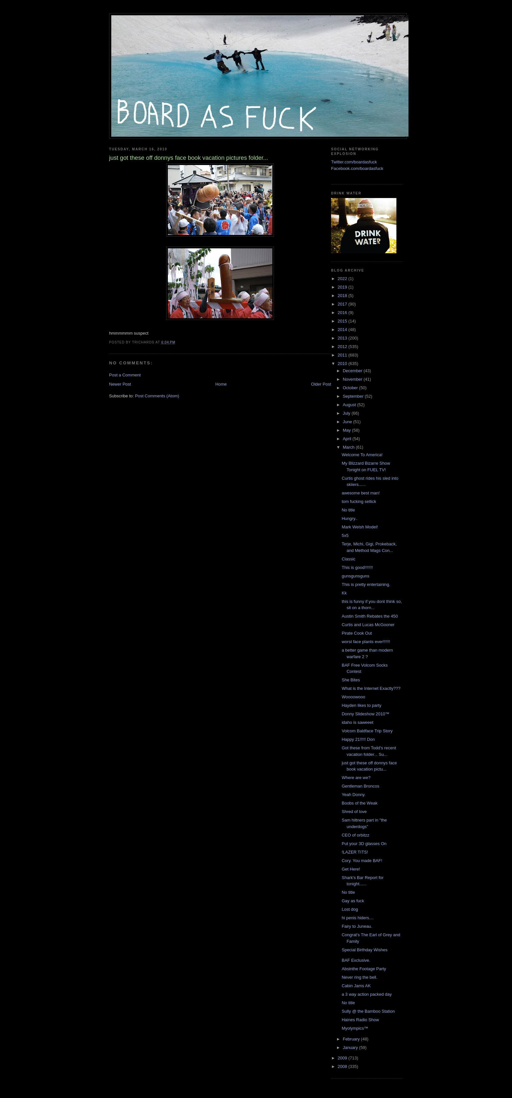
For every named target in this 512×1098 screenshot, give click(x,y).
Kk (344, 593)
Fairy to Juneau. (357, 926)
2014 (343, 329)
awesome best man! (360, 493)
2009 (343, 1058)
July (347, 413)
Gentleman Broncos (360, 786)
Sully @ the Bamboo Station (368, 1011)
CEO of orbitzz (355, 835)
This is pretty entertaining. (366, 584)
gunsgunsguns (355, 576)
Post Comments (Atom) (157, 395)
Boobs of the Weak (359, 803)
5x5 (345, 535)
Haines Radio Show (360, 1019)
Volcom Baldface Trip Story (367, 730)
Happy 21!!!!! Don (358, 739)
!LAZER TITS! (355, 852)
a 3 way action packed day (367, 994)
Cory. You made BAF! (362, 860)
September (354, 396)
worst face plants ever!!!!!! (366, 641)
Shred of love (354, 811)
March (349, 447)
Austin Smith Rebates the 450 (370, 616)
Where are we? (356, 777)
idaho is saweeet (357, 722)
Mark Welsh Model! (360, 526)
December (353, 370)
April (348, 438)
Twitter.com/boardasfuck (354, 161)
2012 (343, 346)
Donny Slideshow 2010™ (365, 713)
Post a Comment (125, 375)
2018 (343, 295)
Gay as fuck (353, 900)
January (351, 1047)
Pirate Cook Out (357, 633)
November (353, 379)
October (351, 387)
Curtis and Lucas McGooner (368, 624)
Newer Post (120, 384)
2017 (343, 304)
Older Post (321, 384)
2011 (343, 355)
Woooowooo (353, 696)
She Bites (351, 679)
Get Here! (351, 869)
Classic (348, 559)
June (348, 421)
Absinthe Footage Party (364, 968)
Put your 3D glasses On (364, 843)
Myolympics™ (355, 1028)
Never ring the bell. (359, 977)
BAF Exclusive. (356, 960)
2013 (343, 338)
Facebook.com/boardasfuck (357, 168)
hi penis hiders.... (358, 917)
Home (221, 384)
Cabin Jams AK (356, 985)
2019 (343, 287)
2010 (343, 363)
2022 (343, 278)
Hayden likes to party (361, 705)
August (350, 404)
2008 (343, 1066)
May (347, 430)
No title (348, 509)
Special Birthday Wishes (364, 949)
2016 (343, 312)
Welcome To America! (362, 454)
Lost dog (350, 909)
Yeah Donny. (353, 794)
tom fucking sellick (359, 501)
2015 (343, 321)
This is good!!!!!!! (357, 567)
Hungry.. (349, 518)
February (352, 1039)
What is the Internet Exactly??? (371, 688)
